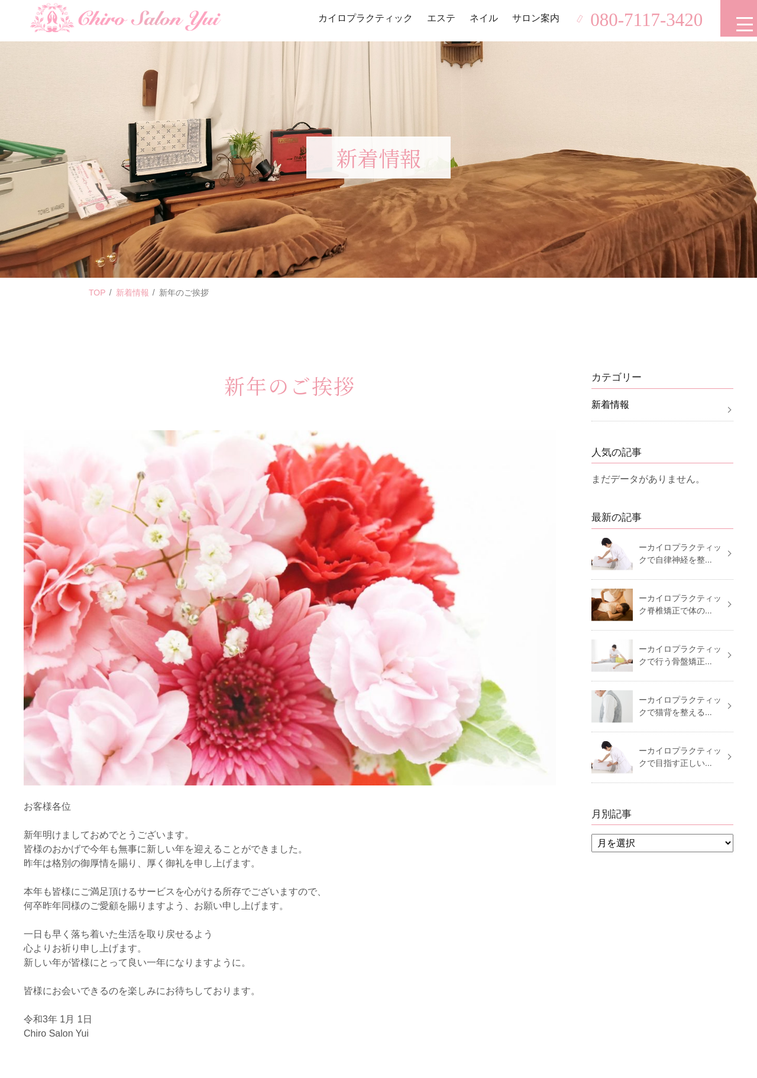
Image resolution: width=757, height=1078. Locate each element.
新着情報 (132, 292)
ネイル (479, 20)
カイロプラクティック (360, 20)
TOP (97, 292)
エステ (436, 20)
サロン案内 (531, 20)
